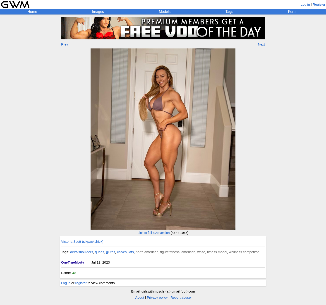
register (81, 283)
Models (165, 12)
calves (122, 252)
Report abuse (180, 297)
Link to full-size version (154, 233)
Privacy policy (157, 297)
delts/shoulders (81, 252)
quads (99, 252)
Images (98, 12)
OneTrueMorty (72, 262)
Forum (293, 12)
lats (131, 252)
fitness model (217, 252)
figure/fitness (170, 252)
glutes (110, 252)
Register (319, 4)
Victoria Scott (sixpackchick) (82, 241)
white (201, 252)
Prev (64, 44)
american (188, 252)
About (139, 297)
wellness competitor (244, 252)
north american (147, 252)
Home (32, 12)
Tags (229, 12)
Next (261, 44)
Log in (305, 4)
